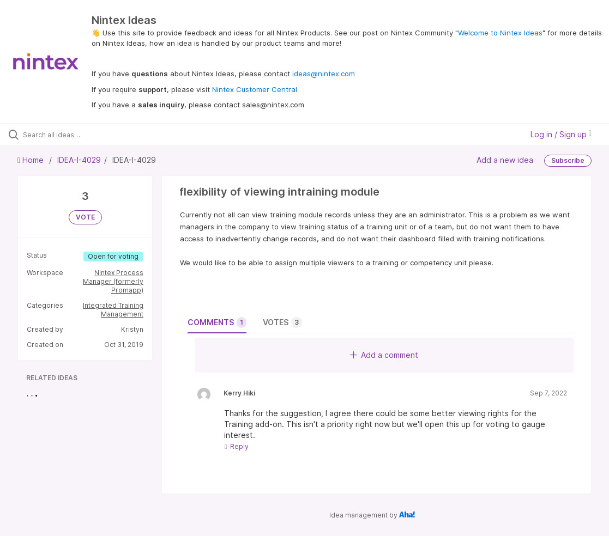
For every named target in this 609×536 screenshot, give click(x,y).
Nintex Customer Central (254, 89)
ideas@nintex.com (323, 73)
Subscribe (567, 160)
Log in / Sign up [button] (561, 134)
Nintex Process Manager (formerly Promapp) (113, 281)
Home (31, 160)
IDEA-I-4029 (79, 160)
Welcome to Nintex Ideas (500, 32)
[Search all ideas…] (74, 134)
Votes (282, 322)
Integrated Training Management (113, 309)
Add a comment (384, 355)
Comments (217, 322)
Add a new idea (505, 160)
